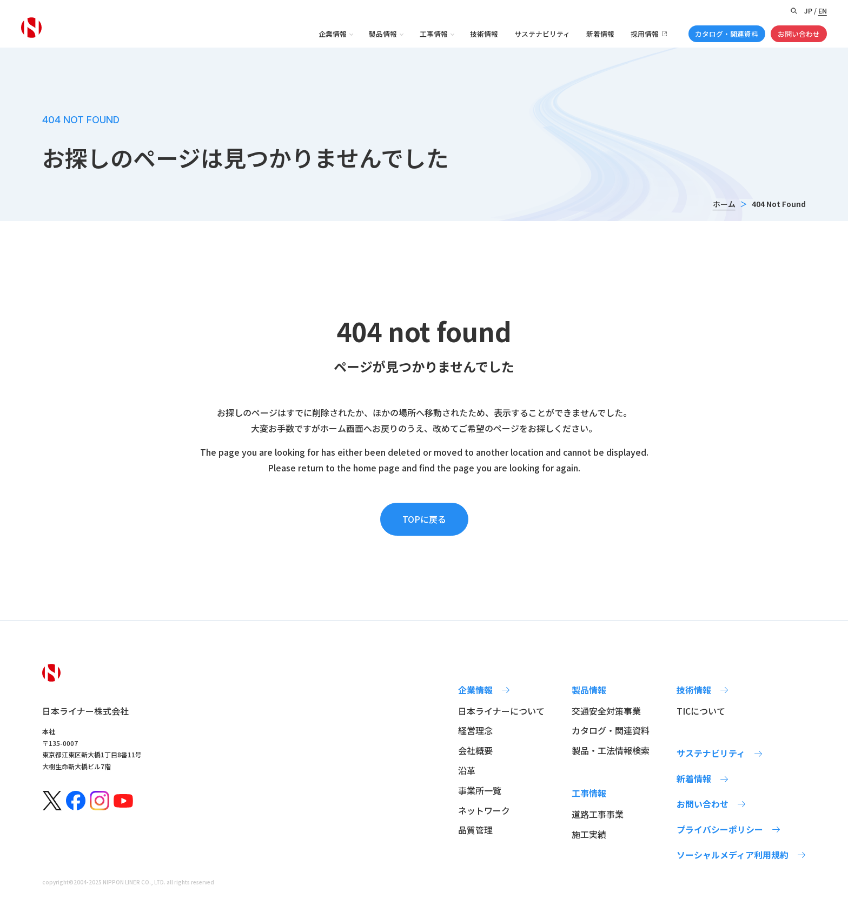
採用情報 (645, 34)
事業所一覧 (479, 790)
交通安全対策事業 (606, 710)
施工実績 (589, 834)
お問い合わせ (799, 34)
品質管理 (475, 829)
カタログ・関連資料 (726, 34)
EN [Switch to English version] (822, 10)
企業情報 (333, 34)
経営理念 (475, 730)
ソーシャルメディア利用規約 (733, 854)
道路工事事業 (598, 814)
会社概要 (475, 750)
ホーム (724, 203)
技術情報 (484, 34)
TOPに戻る (424, 518)
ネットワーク (484, 810)
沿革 (466, 770)
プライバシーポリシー (720, 829)
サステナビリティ (542, 34)
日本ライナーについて (501, 710)
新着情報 (600, 34)
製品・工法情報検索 (611, 750)
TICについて (701, 710)
